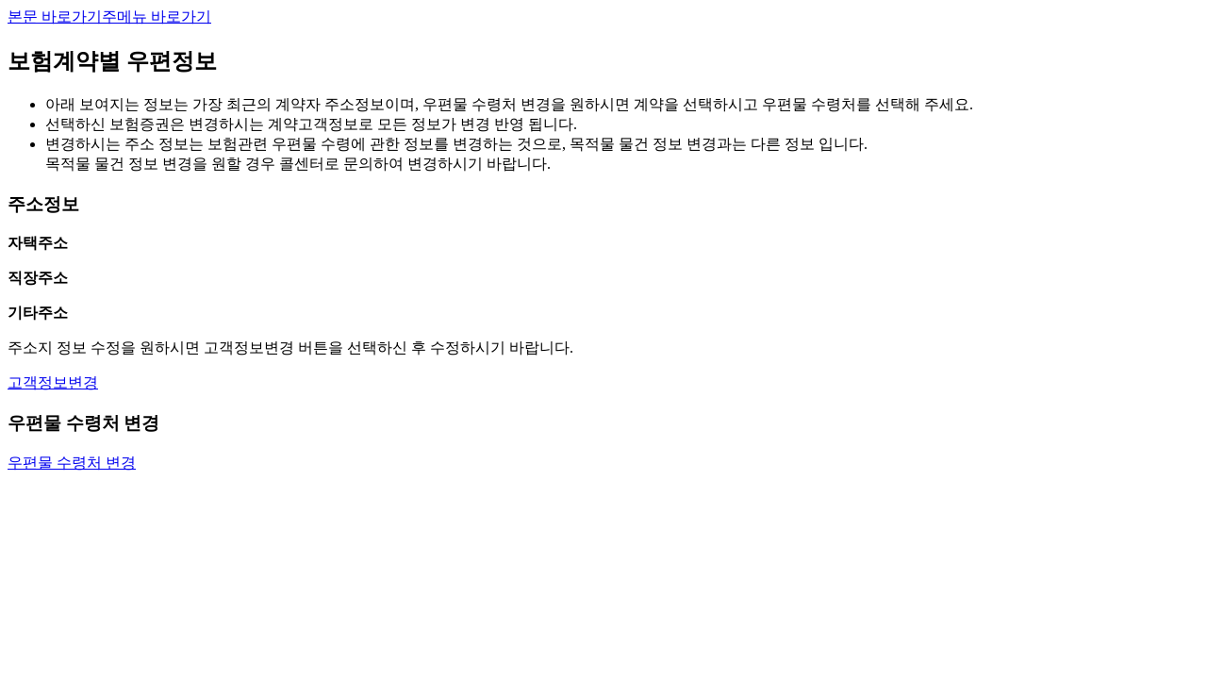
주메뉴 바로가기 (156, 16)
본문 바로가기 (55, 16)
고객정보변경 (53, 382)
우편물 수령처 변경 (72, 463)
